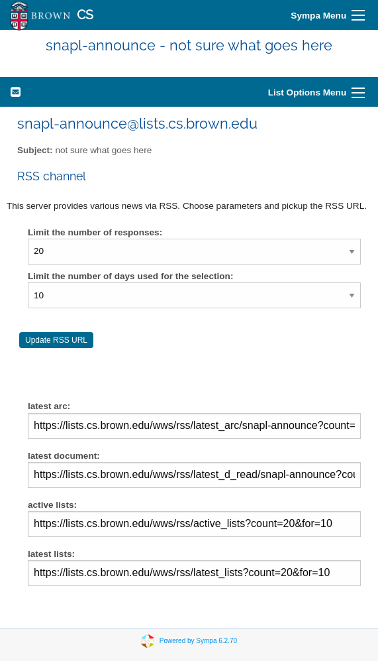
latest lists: (194, 567)
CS (85, 15)
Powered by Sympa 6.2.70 (198, 640)
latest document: (194, 469)
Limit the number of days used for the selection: (130, 276)
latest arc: (194, 419)
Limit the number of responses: (95, 232)
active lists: (194, 518)
